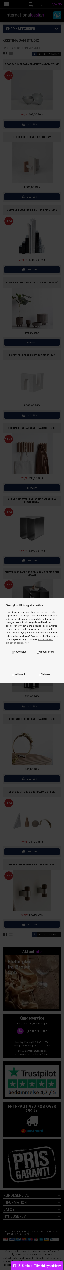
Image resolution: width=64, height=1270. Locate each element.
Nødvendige (20, 651)
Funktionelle (20, 674)
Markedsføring (46, 651)
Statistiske (46, 674)
